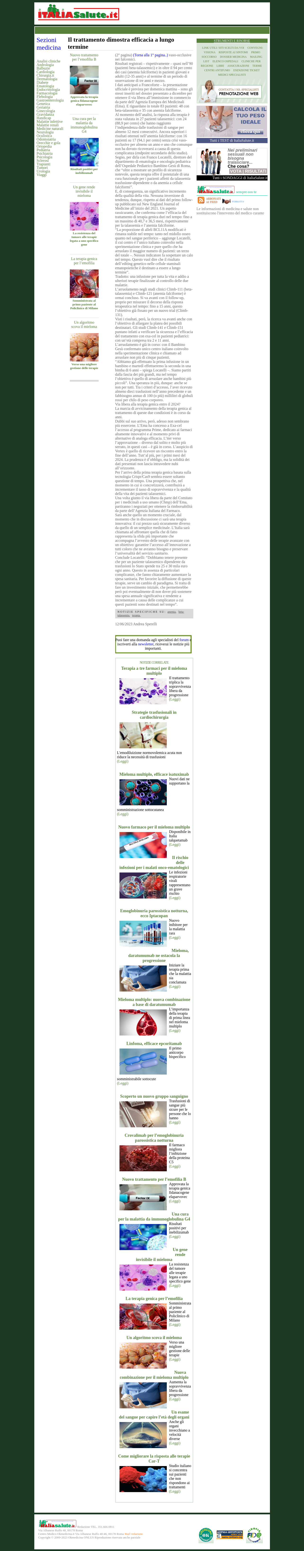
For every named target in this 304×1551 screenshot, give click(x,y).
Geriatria (43, 107)
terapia (136, 615)
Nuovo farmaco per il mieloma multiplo (154, 827)
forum (184, 640)
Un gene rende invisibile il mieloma (84, 191)
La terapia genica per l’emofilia (84, 261)
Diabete (42, 82)
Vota (235, 171)
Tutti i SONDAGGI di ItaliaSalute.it (240, 178)
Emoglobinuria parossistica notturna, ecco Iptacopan (154, 913)
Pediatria (43, 150)
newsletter (146, 644)
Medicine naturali (50, 129)
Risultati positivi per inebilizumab (84, 171)
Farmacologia (47, 93)
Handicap (44, 118)
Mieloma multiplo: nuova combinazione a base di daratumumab (154, 1002)
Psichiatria (45, 153)
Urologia (43, 171)
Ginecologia (46, 111)
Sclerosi (43, 161)
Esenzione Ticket (246, 70)
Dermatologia (47, 79)
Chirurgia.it (45, 75)
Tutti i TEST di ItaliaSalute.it (232, 140)
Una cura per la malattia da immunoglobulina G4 (84, 125)
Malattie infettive (50, 121)
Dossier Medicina (233, 56)
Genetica (43, 104)
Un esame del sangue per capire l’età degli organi (154, 1414)
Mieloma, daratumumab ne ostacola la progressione (158, 955)
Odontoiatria (46, 139)
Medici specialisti (232, 74)
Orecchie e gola (48, 143)
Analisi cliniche (49, 61)
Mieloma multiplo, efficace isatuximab (154, 774)
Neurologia (45, 132)
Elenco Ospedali (225, 61)
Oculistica (44, 136)
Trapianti (43, 164)
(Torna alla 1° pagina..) (150, 55)
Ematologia (45, 86)
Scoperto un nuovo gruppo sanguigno (154, 1096)
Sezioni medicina (49, 43)
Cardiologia (46, 72)
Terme (257, 65)
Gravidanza (45, 114)
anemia (171, 611)
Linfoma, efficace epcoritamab (154, 1043)
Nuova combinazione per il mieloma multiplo (154, 1375)
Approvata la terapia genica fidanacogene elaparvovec (84, 100)
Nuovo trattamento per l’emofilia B (84, 57)
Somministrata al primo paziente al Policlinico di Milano (84, 304)
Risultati (255, 171)
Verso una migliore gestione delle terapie (84, 366)
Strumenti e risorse (232, 41)
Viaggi (42, 175)
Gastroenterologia (50, 100)
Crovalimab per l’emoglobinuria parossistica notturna (154, 1138)
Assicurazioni (238, 65)
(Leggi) (175, 699)
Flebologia (45, 97)
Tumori (42, 168)
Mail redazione (134, 1534)
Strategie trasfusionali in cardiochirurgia (154, 715)
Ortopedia (44, 146)
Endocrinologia (48, 90)
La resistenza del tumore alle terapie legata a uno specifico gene (84, 238)
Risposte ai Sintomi (233, 52)
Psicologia (45, 157)
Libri (220, 65)
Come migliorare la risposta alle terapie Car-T (154, 1458)
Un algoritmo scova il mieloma (84, 324)
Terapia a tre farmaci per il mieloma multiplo (154, 671)
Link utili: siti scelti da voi (223, 47)
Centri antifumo (217, 70)
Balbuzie (43, 68)
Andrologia (45, 65)
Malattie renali (48, 125)
